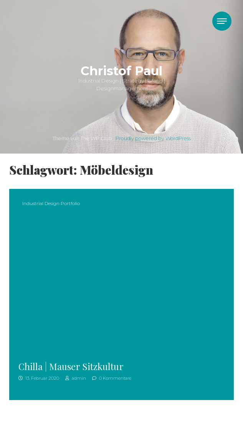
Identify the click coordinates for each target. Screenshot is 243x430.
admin (75, 378)
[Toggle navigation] (221, 21)
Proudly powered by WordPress (153, 138)
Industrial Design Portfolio (51, 203)
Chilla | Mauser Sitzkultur (71, 366)
